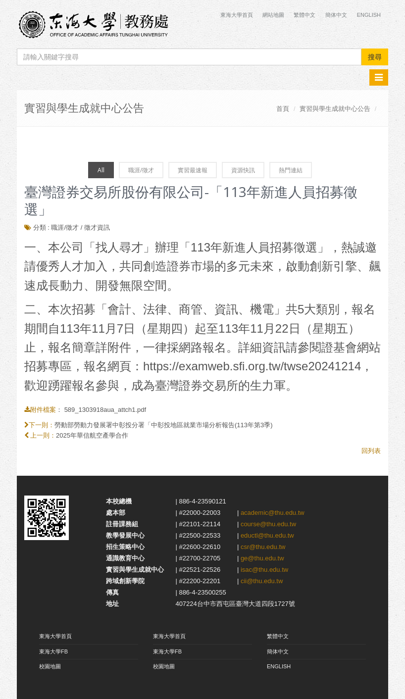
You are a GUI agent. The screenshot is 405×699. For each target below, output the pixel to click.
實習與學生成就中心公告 (335, 108)
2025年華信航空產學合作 (92, 435)
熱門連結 (291, 170)
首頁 (282, 108)
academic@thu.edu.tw (272, 512)
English (369, 15)
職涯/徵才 (141, 170)
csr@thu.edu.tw (263, 546)
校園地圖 (50, 666)
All (101, 170)
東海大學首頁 (237, 15)
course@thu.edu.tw (268, 524)
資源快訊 (243, 170)
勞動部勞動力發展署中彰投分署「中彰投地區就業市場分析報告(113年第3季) (163, 425)
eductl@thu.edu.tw (267, 535)
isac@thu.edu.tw (264, 569)
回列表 (371, 450)
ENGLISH (279, 666)
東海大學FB (53, 651)
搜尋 (375, 57)
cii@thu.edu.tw (262, 581)
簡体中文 (336, 15)
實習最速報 (192, 170)
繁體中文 (304, 15)
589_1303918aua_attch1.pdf (105, 409)
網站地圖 (273, 15)
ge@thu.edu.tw (262, 558)
